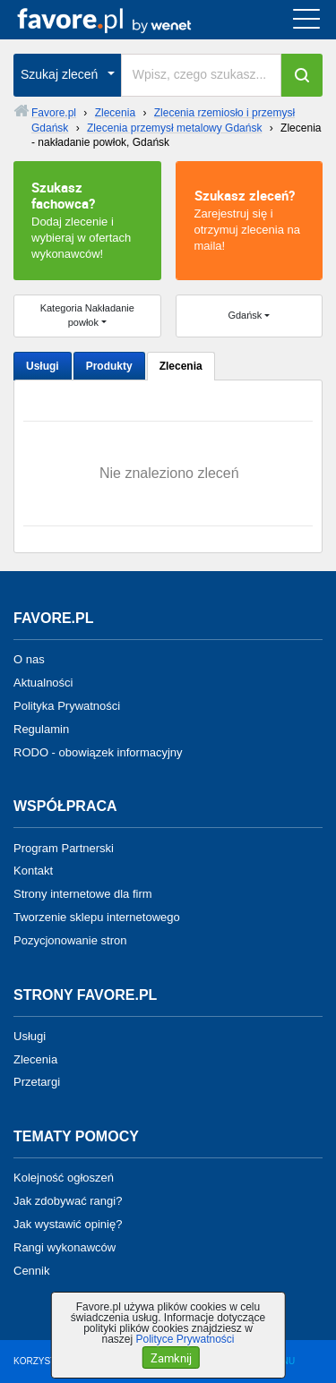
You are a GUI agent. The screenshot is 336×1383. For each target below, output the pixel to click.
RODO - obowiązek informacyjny (98, 751)
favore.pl (124, 19)
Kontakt (33, 870)
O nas (29, 659)
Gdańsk (245, 315)
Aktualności (43, 682)
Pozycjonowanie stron (69, 940)
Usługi (42, 366)
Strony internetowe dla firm (82, 894)
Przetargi (36, 1081)
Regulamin (41, 729)
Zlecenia (180, 366)
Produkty (109, 366)
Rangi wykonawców (64, 1247)
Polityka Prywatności (66, 706)
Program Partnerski (63, 847)
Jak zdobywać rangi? (67, 1201)
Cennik (31, 1269)
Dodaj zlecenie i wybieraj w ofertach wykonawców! (87, 219)
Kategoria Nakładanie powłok (87, 315)
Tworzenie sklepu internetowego (96, 917)
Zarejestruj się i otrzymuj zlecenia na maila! (249, 219)
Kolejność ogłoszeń (63, 1177)
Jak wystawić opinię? (67, 1224)
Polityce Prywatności (184, 1339)
